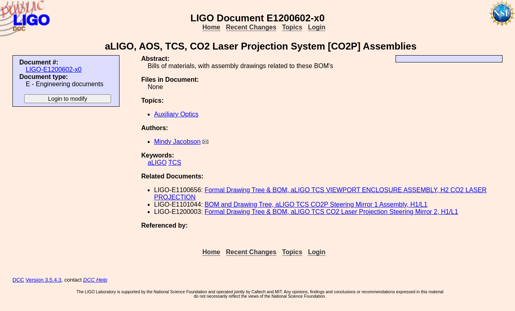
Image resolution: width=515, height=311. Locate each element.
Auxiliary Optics (176, 114)
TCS (174, 162)
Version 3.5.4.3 (44, 280)
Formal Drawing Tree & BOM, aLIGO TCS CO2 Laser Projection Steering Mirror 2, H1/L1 (331, 211)
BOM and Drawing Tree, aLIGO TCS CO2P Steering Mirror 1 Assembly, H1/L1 (315, 204)
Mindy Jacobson (177, 141)
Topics (292, 27)
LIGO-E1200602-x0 (54, 69)
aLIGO (157, 162)
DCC (18, 280)
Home (211, 27)
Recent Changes (251, 27)
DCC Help (95, 280)
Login (316, 27)
